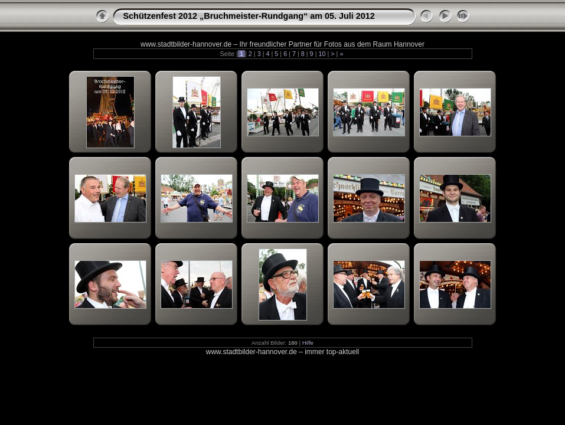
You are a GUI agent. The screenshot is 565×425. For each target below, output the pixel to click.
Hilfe (307, 342)
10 (321, 53)
